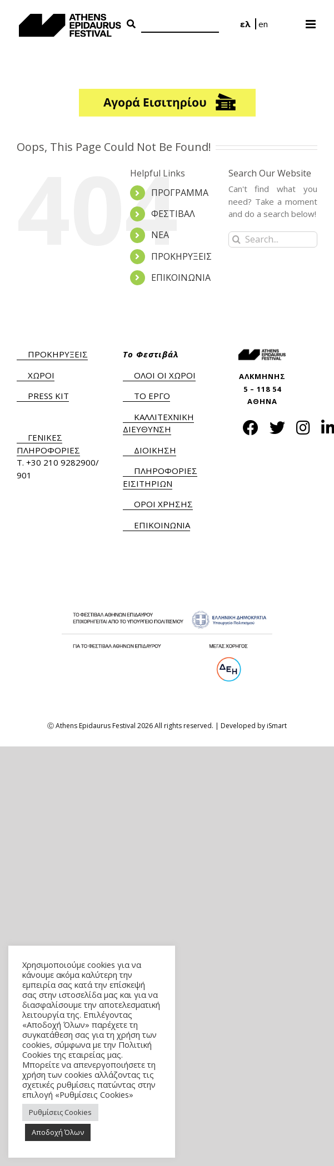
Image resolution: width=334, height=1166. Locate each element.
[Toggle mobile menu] (311, 20)
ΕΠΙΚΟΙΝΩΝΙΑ (181, 277)
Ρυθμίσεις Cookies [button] (60, 1112)
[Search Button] (131, 24)
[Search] (180, 25)
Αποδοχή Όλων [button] (58, 1132)
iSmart (277, 725)
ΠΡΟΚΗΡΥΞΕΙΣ (181, 256)
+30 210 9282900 (61, 462)
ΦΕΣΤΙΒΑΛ (173, 214)
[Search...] (272, 239)
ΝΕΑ (160, 235)
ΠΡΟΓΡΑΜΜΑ (179, 192)
